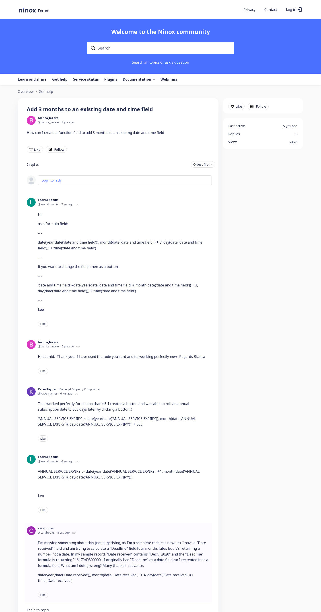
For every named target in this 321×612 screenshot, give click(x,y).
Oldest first (201, 164)
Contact (270, 10)
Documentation (137, 79)
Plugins (110, 79)
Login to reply (51, 180)
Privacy (249, 10)
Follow (59, 149)
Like (37, 149)
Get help (60, 79)
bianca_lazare (48, 118)
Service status (86, 79)
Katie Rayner (47, 389)
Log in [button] (291, 9)
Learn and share (32, 79)
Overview (26, 92)
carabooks (46, 528)
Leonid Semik (48, 200)
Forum (43, 10)
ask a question (177, 62)
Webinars (168, 79)
